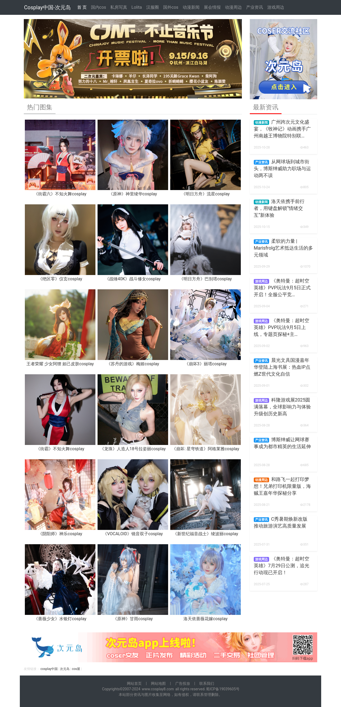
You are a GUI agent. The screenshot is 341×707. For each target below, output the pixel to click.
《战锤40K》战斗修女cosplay (133, 278)
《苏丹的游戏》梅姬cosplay (133, 363)
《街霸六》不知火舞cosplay (60, 193)
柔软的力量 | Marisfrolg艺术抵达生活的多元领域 (283, 248)
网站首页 (134, 683)
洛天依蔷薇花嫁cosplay (205, 618)
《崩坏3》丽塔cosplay (206, 363)
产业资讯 (254, 7)
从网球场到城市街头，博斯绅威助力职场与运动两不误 (282, 168)
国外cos (170, 7)
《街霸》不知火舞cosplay (60, 448)
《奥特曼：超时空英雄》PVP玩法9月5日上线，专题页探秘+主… (281, 327)
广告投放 (182, 683)
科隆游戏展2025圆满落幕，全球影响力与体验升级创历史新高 (282, 407)
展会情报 (212, 7)
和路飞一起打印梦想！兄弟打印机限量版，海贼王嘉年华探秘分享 (282, 486)
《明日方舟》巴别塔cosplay (205, 278)
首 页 (82, 7)
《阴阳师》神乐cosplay (60, 533)
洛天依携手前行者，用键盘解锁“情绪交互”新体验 (279, 208)
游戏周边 (275, 7)
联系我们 (206, 683)
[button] (40, 58)
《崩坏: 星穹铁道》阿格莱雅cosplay (205, 448)
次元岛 (65, 669)
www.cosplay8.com (158, 689)
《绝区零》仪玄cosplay (60, 278)
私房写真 (118, 7)
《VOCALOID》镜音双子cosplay (133, 533)
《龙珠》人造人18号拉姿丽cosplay (133, 448)
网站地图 (158, 683)
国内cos (98, 7)
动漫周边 (233, 7)
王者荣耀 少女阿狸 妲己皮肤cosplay (60, 363)
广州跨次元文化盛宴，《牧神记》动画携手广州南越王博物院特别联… (282, 129)
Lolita (136, 7)
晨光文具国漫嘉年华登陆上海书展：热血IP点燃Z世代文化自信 (282, 367)
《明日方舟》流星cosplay (205, 193)
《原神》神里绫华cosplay (133, 193)
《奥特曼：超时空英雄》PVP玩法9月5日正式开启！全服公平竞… (282, 288)
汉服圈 (152, 7)
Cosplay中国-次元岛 (47, 7)
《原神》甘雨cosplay (133, 618)
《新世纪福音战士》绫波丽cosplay (205, 533)
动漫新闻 (191, 7)
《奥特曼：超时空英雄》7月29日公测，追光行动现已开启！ (281, 565)
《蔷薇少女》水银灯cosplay (60, 618)
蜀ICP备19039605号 (222, 689)
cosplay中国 (49, 669)
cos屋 (76, 669)
